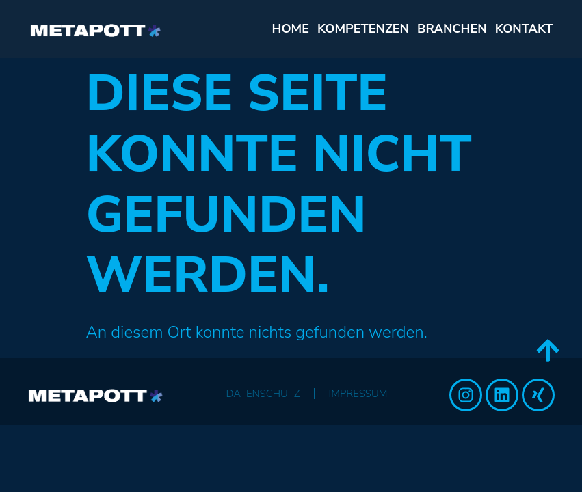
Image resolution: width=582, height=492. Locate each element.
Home (290, 28)
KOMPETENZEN (363, 28)
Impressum (358, 393)
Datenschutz (263, 393)
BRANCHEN (452, 28)
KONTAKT (524, 28)
